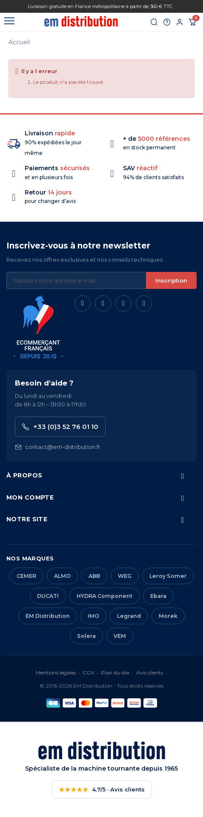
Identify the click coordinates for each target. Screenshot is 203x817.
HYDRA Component (104, 596)
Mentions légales (56, 672)
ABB (94, 576)
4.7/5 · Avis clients (102, 789)
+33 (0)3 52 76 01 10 (60, 427)
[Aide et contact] (166, 22)
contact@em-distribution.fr (57, 447)
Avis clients (149, 672)
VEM (120, 636)
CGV (88, 672)
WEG (125, 576)
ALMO (62, 576)
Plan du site (115, 672)
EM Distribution (48, 616)
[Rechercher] (154, 22)
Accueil (19, 42)
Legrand (129, 616)
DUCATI (48, 596)
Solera (86, 636)
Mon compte (30, 497)
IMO (93, 616)
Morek (168, 616)
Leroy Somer (168, 576)
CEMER (26, 576)
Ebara (158, 596)
